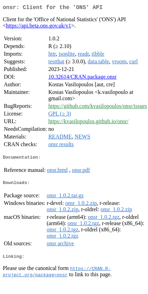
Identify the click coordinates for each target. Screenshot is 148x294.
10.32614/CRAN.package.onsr (82, 78)
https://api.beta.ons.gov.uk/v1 (38, 27)
